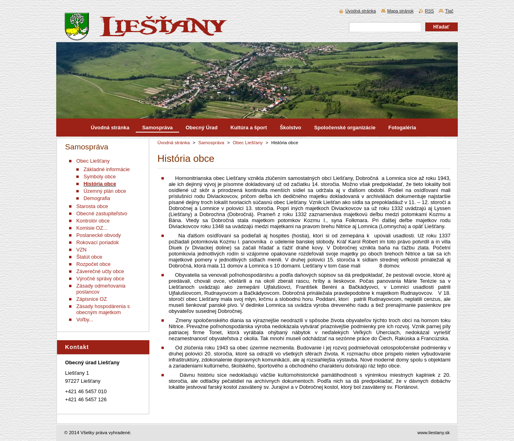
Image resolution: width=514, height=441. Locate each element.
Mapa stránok (400, 10)
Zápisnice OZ (91, 299)
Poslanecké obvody (98, 235)
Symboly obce (100, 177)
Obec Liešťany (248, 142)
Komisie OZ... (92, 228)
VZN (81, 250)
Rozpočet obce (93, 264)
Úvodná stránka (173, 142)
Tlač (449, 10)
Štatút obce (89, 257)
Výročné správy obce (100, 279)
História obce (100, 184)
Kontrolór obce (93, 221)
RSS (429, 10)
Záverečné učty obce (100, 271)
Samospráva (211, 142)
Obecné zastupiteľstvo (101, 213)
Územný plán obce (105, 191)
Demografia (97, 198)
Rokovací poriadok (97, 242)
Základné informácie (107, 169)
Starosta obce (92, 206)
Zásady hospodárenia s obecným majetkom (103, 309)
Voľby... (84, 319)
